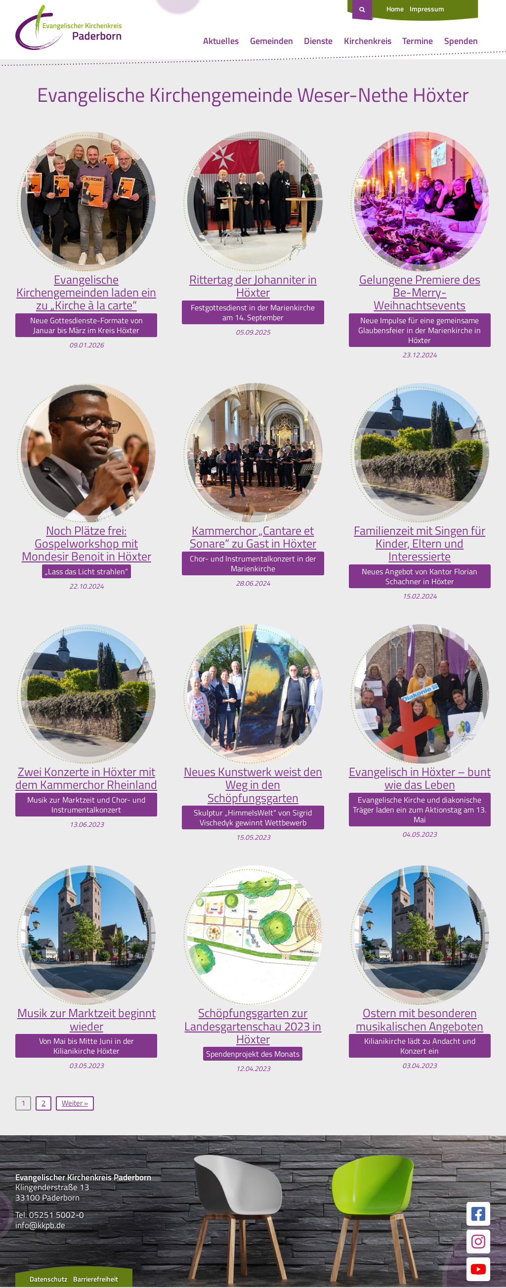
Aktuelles (221, 40)
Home (395, 8)
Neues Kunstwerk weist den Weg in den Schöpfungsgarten (253, 785)
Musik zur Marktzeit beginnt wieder (86, 1020)
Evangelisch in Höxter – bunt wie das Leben (420, 779)
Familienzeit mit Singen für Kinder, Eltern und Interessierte (419, 543)
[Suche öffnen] (363, 10)
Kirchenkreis (367, 40)
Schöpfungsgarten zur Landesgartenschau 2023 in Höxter (252, 1026)
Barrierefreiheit (95, 1280)
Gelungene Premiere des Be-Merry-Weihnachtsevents (419, 292)
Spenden (461, 40)
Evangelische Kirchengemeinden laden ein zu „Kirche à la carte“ (86, 292)
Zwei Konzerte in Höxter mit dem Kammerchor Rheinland (86, 779)
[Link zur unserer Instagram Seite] (478, 1242)
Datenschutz (48, 1280)
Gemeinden (271, 40)
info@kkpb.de (40, 1225)
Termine (417, 40)
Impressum (427, 8)
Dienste (318, 40)
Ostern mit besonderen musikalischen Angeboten (419, 1020)
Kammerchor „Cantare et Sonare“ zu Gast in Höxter (253, 537)
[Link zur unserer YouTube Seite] (478, 1270)
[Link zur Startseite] (68, 29)
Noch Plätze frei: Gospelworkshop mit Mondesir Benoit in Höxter (86, 543)
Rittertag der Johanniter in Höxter (253, 286)
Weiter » (75, 1104)
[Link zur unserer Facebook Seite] (478, 1215)
